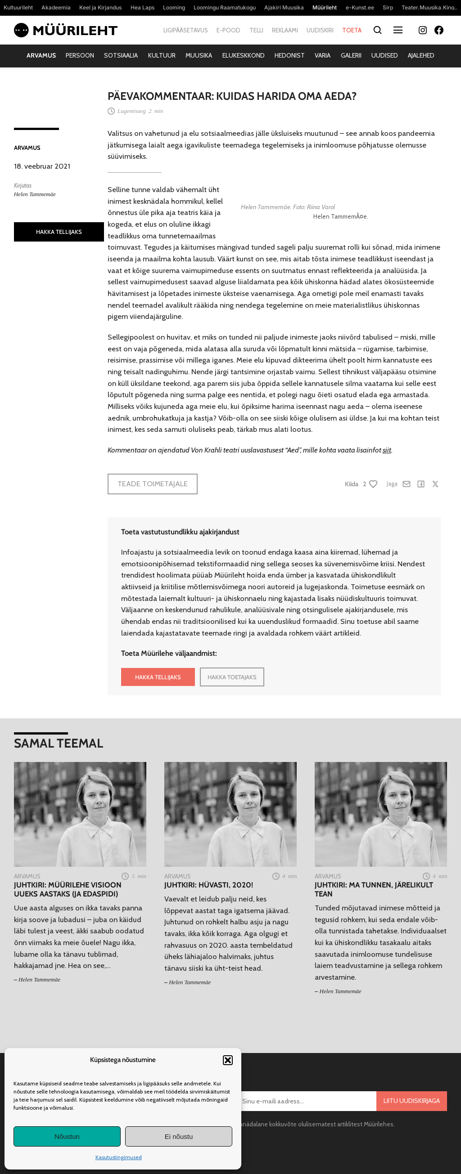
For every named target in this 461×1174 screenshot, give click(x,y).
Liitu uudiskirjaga (412, 1101)
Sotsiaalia (121, 55)
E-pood (228, 30)
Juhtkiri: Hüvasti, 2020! (208, 885)
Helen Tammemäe (35, 194)
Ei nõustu (179, 1136)
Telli (256, 30)
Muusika (198, 55)
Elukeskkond (243, 55)
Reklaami (285, 30)
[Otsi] (377, 30)
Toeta (352, 30)
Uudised (384, 55)
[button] (227, 1060)
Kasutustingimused (118, 1157)
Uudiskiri (320, 30)
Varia (322, 55)
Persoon (80, 55)
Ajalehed (421, 55)
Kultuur (162, 55)
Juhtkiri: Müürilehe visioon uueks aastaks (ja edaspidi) (68, 889)
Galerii (351, 55)
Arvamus (41, 55)
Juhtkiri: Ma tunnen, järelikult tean (374, 889)
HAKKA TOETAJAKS (232, 677)
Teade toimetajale (153, 483)
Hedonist (290, 55)
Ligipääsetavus (185, 30)
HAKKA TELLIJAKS (59, 231)
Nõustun (67, 1136)
